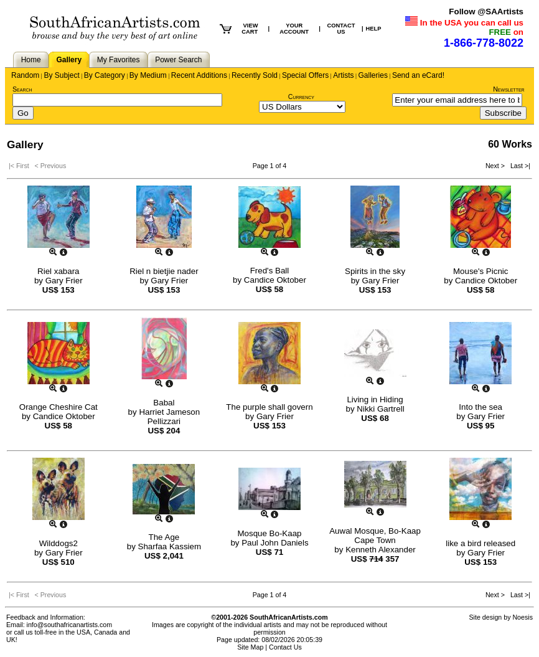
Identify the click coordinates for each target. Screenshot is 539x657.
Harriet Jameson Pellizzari (169, 416)
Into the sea (480, 407)
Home (31, 59)
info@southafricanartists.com (70, 624)
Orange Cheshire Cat (58, 407)
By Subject (61, 75)
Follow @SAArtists (486, 11)
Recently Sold (255, 75)
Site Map (250, 647)
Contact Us (285, 647)
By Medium (148, 75)
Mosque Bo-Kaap (269, 533)
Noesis (522, 617)
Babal (163, 402)
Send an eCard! (418, 75)
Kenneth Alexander (380, 549)
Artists (343, 75)
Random (25, 75)
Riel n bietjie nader (163, 271)
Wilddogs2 (58, 543)
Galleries (373, 75)
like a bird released (480, 543)
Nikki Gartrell (380, 409)
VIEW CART (249, 28)
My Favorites (118, 59)
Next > (496, 165)
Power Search (178, 59)
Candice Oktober (275, 280)
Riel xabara (58, 271)
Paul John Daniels (274, 542)
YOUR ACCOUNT (294, 28)
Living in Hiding (375, 399)
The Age (164, 537)
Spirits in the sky (375, 271)
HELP (374, 29)
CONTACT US (341, 28)
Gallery (69, 59)
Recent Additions (199, 75)
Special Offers (305, 75)
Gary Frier (64, 280)
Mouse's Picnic (480, 271)
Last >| (518, 165)
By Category (104, 75)
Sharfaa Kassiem (170, 546)
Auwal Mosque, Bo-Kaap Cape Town (375, 535)
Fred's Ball (269, 270)
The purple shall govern (269, 407)
